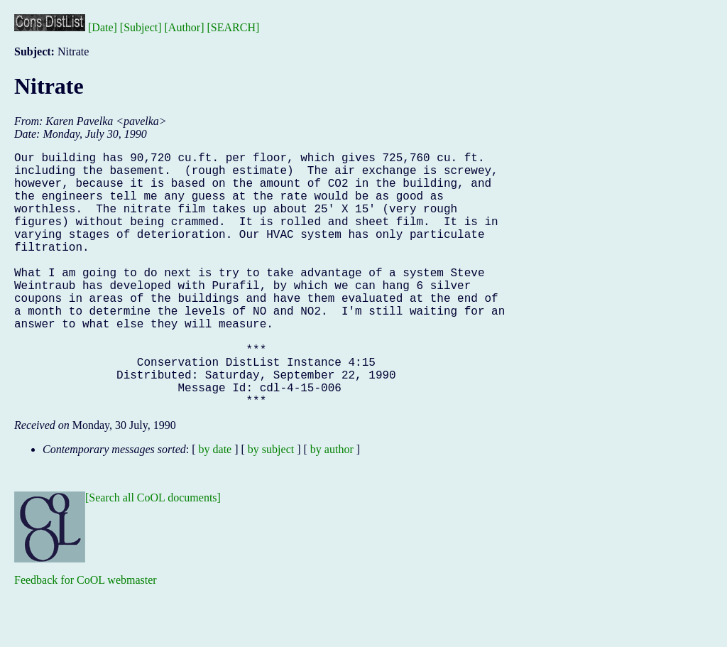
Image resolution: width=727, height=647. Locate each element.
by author (332, 506)
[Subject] (141, 27)
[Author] (184, 27)
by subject (271, 506)
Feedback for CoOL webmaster (85, 637)
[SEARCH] (233, 27)
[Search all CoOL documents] (153, 554)
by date (215, 506)
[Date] (102, 27)
